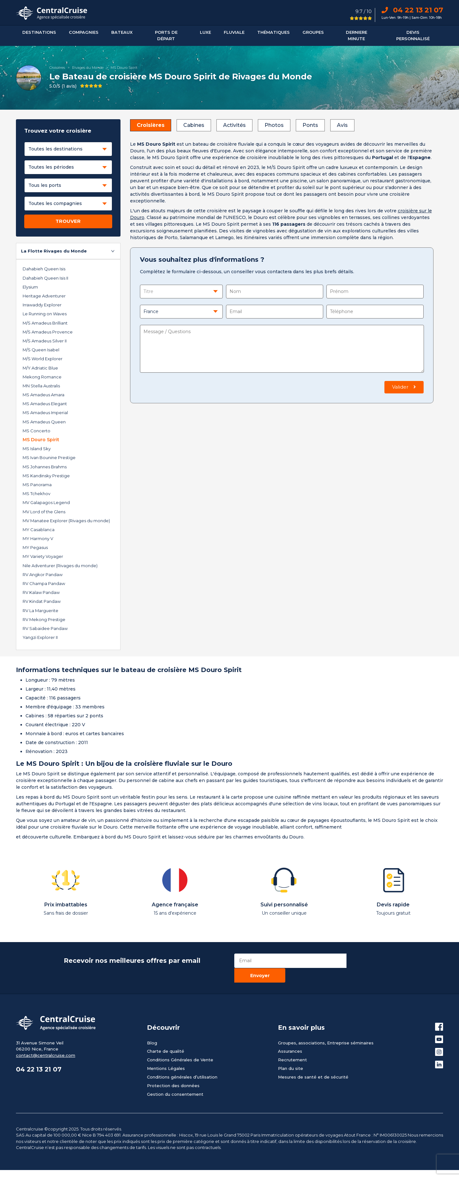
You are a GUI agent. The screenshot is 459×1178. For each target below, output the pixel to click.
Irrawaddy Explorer (42, 304)
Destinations (39, 32)
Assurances (290, 1036)
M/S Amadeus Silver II (45, 340)
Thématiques (273, 32)
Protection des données (173, 1070)
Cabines (193, 125)
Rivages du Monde (88, 67)
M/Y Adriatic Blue (40, 367)
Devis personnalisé (413, 35)
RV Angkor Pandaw (42, 574)
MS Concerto (36, 430)
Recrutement (292, 1045)
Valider (404, 387)
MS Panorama (37, 484)
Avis (342, 125)
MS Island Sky (37, 448)
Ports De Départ (166, 35)
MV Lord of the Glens (44, 511)
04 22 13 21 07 (412, 10)
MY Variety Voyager (43, 556)
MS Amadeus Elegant (45, 403)
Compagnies (83, 32)
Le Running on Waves (45, 313)
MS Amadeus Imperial (45, 412)
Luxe (205, 32)
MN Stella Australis (41, 385)
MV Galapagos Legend (46, 502)
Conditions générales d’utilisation (182, 1062)
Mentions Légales (166, 1053)
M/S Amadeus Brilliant (45, 323)
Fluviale (234, 32)
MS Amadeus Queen (44, 421)
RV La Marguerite (40, 610)
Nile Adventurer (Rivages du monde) (60, 565)
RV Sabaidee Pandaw (45, 628)
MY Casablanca (39, 529)
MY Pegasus (35, 547)
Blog (152, 1027)
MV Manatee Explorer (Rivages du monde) (66, 520)
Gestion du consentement (175, 1079)
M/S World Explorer (42, 358)
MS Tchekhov (36, 493)
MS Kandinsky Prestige (46, 475)
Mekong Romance (42, 376)
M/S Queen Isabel (41, 349)
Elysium (30, 286)
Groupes (313, 32)
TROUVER (68, 221)
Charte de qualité (165, 1036)
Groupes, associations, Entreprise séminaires (326, 1027)
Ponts (310, 125)
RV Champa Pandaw (44, 583)
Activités (234, 125)
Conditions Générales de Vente (180, 1045)
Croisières (57, 67)
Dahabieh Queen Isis (44, 268)
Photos (274, 125)
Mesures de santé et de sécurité (313, 1062)
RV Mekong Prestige (44, 619)
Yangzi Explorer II (40, 637)
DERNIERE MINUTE (356, 35)
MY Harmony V (38, 538)
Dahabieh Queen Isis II (45, 278)
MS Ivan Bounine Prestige (49, 457)
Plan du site (290, 1053)
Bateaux (122, 32)
